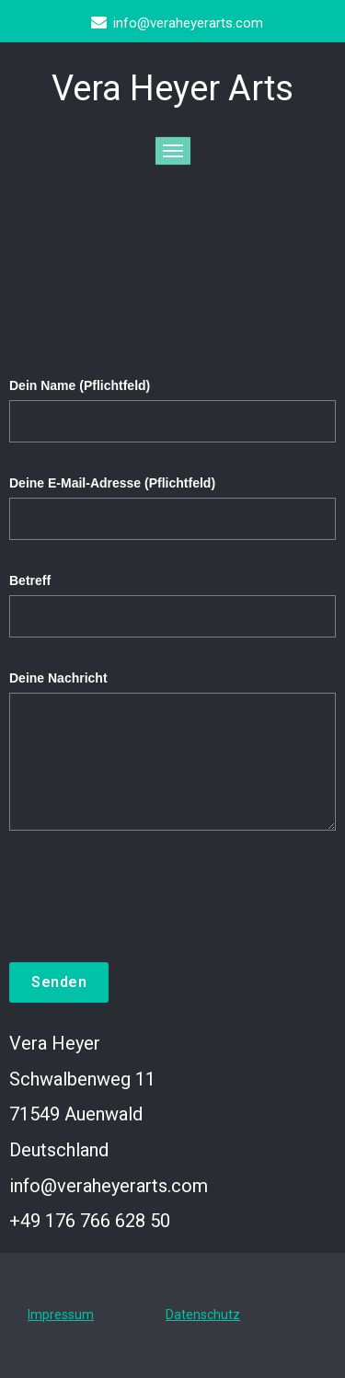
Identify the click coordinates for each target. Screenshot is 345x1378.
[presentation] (149, 917)
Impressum (61, 1314)
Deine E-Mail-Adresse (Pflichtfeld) (172, 517)
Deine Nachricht (172, 760)
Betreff (172, 614)
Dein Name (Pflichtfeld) (172, 419)
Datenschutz (203, 1314)
